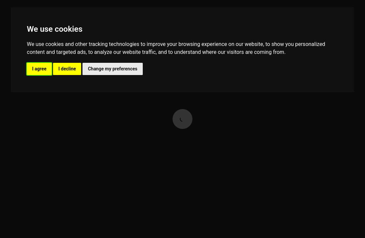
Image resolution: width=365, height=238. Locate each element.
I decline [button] (67, 68)
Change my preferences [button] (112, 68)
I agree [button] (39, 68)
